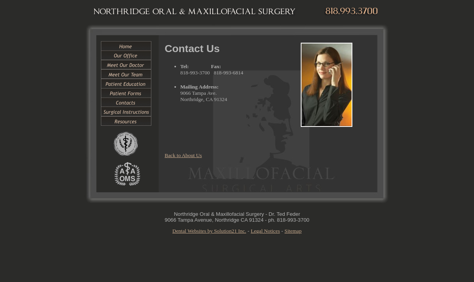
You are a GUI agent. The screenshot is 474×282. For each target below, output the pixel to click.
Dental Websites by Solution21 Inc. (209, 231)
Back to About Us (183, 155)
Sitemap (293, 231)
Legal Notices (265, 231)
